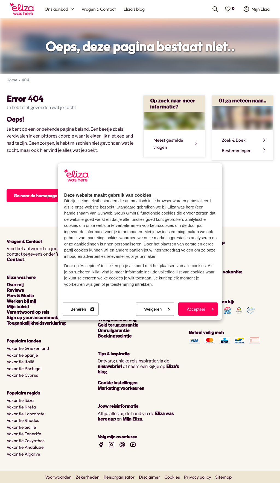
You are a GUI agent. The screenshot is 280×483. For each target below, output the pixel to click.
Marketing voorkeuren (121, 388)
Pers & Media (20, 295)
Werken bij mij (21, 301)
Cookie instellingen (118, 382)
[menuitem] (22, 9)
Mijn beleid (18, 306)
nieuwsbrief (110, 366)
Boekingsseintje (115, 336)
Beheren (82, 309)
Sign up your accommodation (37, 317)
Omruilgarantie (113, 330)
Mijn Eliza (132, 419)
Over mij (15, 284)
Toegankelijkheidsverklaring (36, 323)
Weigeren (157, 309)
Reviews (15, 290)
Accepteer (200, 309)
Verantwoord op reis (28, 312)
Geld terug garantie (118, 325)
